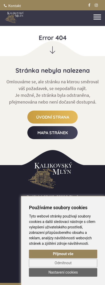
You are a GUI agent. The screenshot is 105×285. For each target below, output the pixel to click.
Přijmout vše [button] (63, 254)
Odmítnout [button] (63, 263)
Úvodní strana (52, 117)
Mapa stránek (52, 132)
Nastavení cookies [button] (63, 272)
